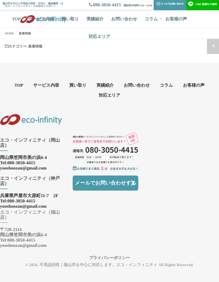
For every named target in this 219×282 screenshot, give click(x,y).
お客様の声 (176, 19)
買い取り (70, 19)
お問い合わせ (124, 19)
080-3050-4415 (105, 4)
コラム (151, 19)
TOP (16, 19)
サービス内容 (41, 19)
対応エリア (99, 36)
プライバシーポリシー (109, 255)
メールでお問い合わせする (105, 183)
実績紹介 (95, 19)
